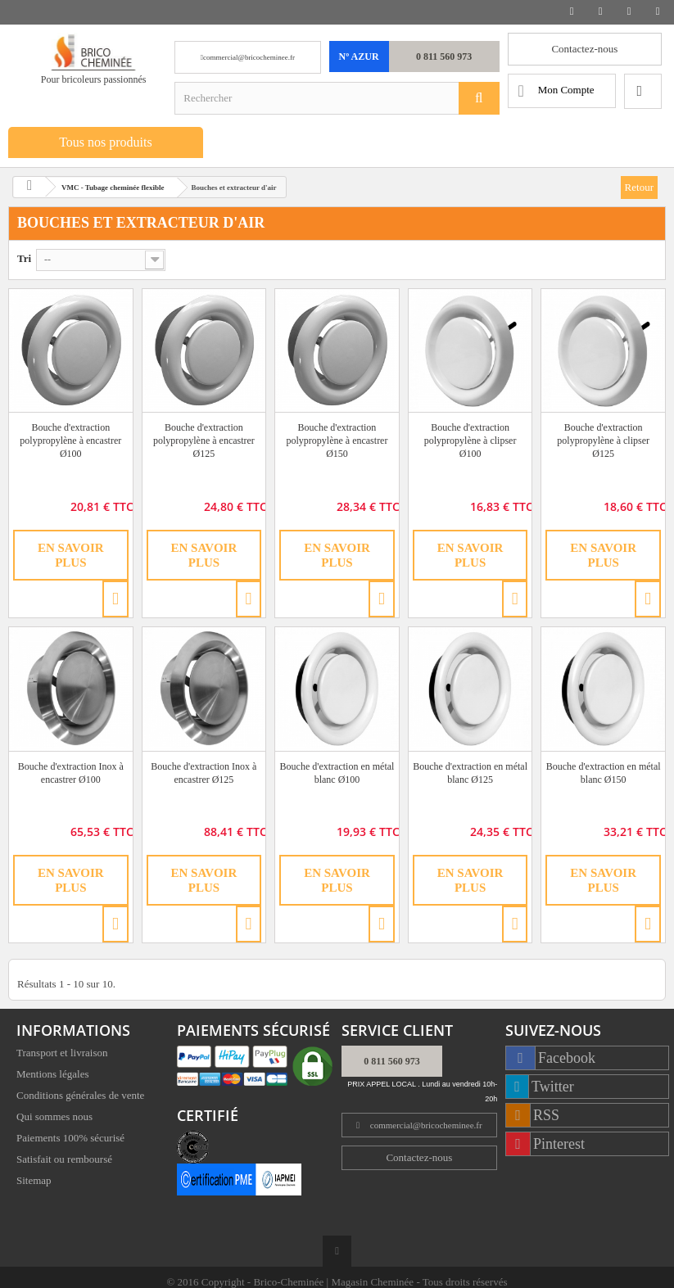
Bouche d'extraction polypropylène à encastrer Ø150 (337, 440)
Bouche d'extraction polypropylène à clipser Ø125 (603, 440)
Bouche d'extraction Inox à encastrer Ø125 (203, 773)
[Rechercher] (479, 98)
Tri (24, 258)
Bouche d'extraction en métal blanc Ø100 (337, 773)
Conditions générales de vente (80, 1097)
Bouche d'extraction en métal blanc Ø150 (603, 773)
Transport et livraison (61, 1054)
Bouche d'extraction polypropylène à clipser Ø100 (470, 440)
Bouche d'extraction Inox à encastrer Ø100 (71, 773)
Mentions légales (52, 1075)
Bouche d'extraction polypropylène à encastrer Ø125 (204, 440)
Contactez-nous (584, 49)
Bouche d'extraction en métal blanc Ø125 (470, 773)
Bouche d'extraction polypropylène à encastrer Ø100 (70, 440)
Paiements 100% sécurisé (70, 1139)
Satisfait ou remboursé (64, 1161)
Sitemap (34, 1182)
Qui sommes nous (54, 1118)
